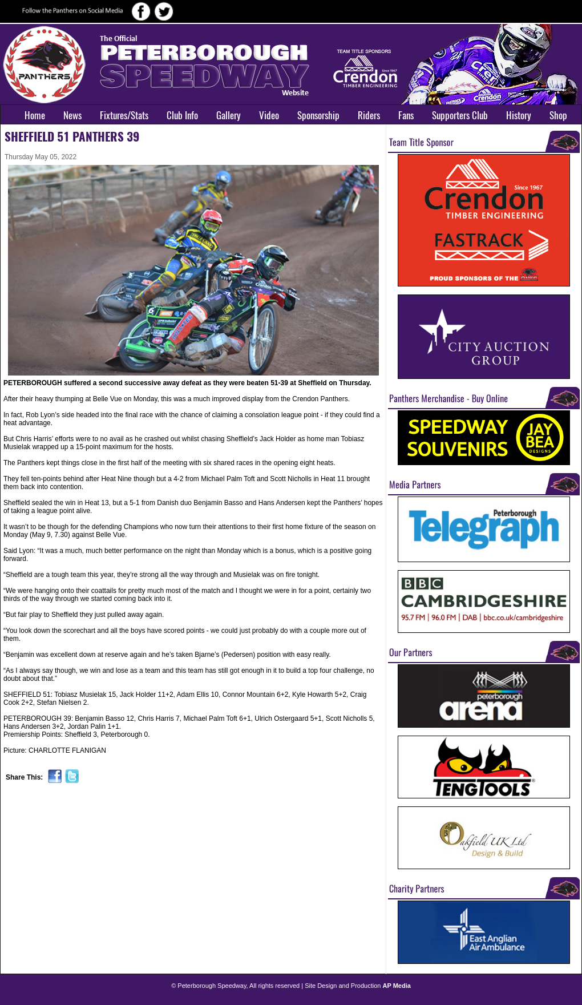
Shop (558, 115)
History (518, 115)
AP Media (397, 985)
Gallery (228, 115)
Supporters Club (460, 115)
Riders (369, 115)
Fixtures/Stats (124, 115)
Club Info (182, 115)
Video (269, 115)
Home (35, 115)
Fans (406, 115)
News (72, 115)
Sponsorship (318, 115)
